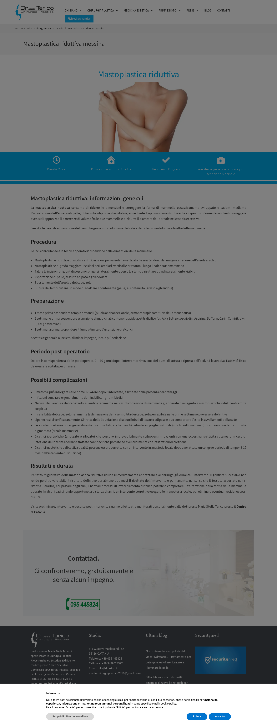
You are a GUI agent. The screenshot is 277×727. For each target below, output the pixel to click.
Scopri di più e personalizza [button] (70, 716)
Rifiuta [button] (197, 716)
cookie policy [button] (168, 703)
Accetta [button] (220, 716)
